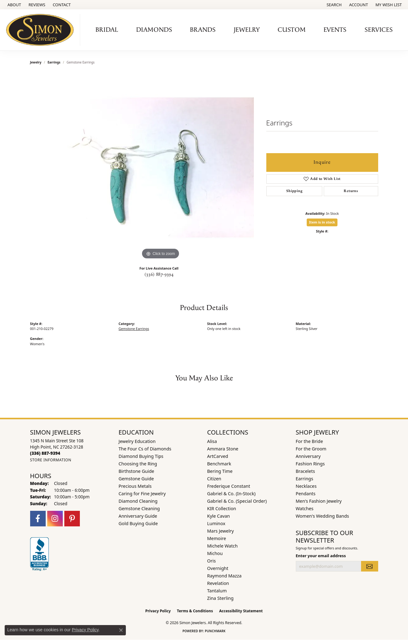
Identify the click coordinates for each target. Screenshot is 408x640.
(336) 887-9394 (159, 274)
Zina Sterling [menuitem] (220, 598)
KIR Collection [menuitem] (221, 508)
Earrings (54, 62)
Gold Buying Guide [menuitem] (138, 523)
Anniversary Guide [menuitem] (138, 516)
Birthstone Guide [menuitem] (136, 471)
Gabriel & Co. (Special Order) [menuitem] (237, 501)
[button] (333, 4)
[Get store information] (50, 460)
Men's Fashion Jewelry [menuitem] (319, 501)
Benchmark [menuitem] (219, 464)
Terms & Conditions (195, 611)
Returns (351, 191)
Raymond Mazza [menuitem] (224, 576)
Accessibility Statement (241, 611)
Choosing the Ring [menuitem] (138, 464)
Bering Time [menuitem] (220, 471)
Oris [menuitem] (211, 561)
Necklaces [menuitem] (306, 486)
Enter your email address (321, 555)
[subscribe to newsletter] (369, 566)
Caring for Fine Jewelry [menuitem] (142, 493)
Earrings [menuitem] (304, 479)
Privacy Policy (158, 611)
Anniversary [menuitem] (308, 456)
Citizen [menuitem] (214, 479)
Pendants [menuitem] (306, 493)
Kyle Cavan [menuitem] (218, 516)
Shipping (294, 191)
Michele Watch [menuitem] (222, 546)
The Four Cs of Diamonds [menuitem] (145, 449)
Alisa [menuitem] (212, 441)
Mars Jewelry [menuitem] (220, 531)
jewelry (36, 62)
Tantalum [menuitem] (217, 591)
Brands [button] (203, 30)
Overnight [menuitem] (217, 568)
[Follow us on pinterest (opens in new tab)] (72, 518)
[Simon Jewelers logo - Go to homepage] (41, 30)
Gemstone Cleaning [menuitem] (139, 508)
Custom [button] (292, 30)
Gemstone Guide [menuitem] (136, 479)
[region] (160, 167)
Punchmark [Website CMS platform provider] (215, 631)
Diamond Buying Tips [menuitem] (141, 456)
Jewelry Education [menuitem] (137, 441)
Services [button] (378, 30)
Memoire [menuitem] (216, 538)
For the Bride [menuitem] (309, 441)
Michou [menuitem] (215, 553)
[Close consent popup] (121, 630)
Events (334, 30)
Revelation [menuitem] (218, 583)
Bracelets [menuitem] (305, 471)
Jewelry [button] (247, 30)
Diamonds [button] (154, 30)
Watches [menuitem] (305, 508)
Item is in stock (322, 222)
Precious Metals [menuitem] (135, 486)
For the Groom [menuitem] (311, 449)
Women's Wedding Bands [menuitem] (322, 516)
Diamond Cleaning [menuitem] (138, 501)
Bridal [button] (106, 30)
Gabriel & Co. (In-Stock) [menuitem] (231, 493)
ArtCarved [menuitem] (217, 456)
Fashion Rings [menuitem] (310, 464)
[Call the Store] (45, 453)
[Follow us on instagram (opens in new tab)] (55, 518)
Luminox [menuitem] (216, 523)
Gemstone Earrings (134, 328)
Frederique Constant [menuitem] (228, 486)
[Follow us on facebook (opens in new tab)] (38, 518)
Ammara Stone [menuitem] (222, 449)
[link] (13, 4)
